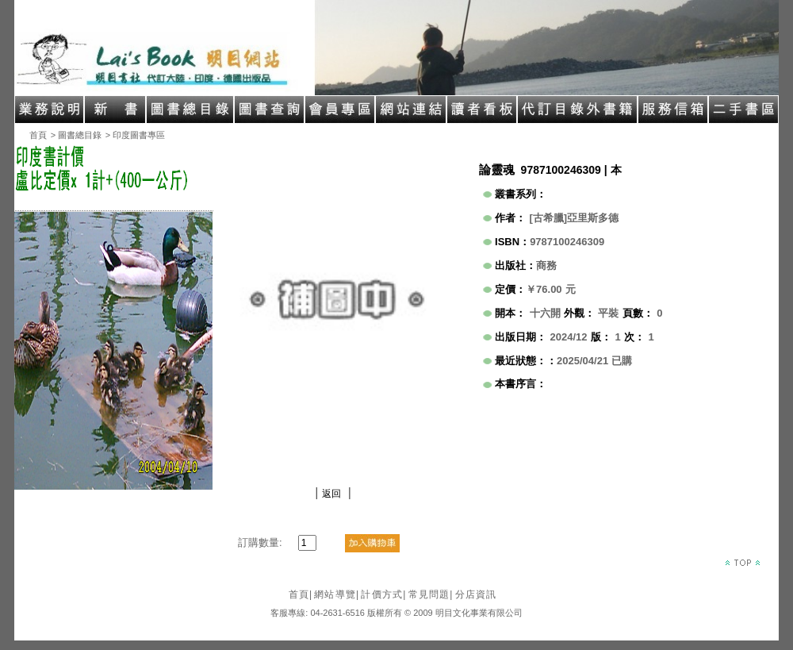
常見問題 (431, 594)
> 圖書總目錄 (76, 135)
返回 (331, 493)
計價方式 (383, 594)
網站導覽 (336, 594)
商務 (546, 265)
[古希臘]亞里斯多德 (574, 218)
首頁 (38, 135)
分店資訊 (476, 594)
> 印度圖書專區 (135, 135)
